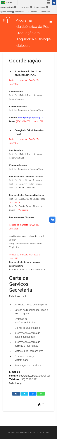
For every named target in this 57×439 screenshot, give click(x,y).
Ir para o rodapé (7, 12)
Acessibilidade (44, 12)
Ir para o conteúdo (8, 7)
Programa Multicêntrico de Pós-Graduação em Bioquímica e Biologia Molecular (33, 33)
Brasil (6, 2)
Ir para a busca (41, 7)
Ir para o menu (25, 7)
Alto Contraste (32, 12)
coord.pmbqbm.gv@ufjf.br (30, 117)
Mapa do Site (19, 12)
